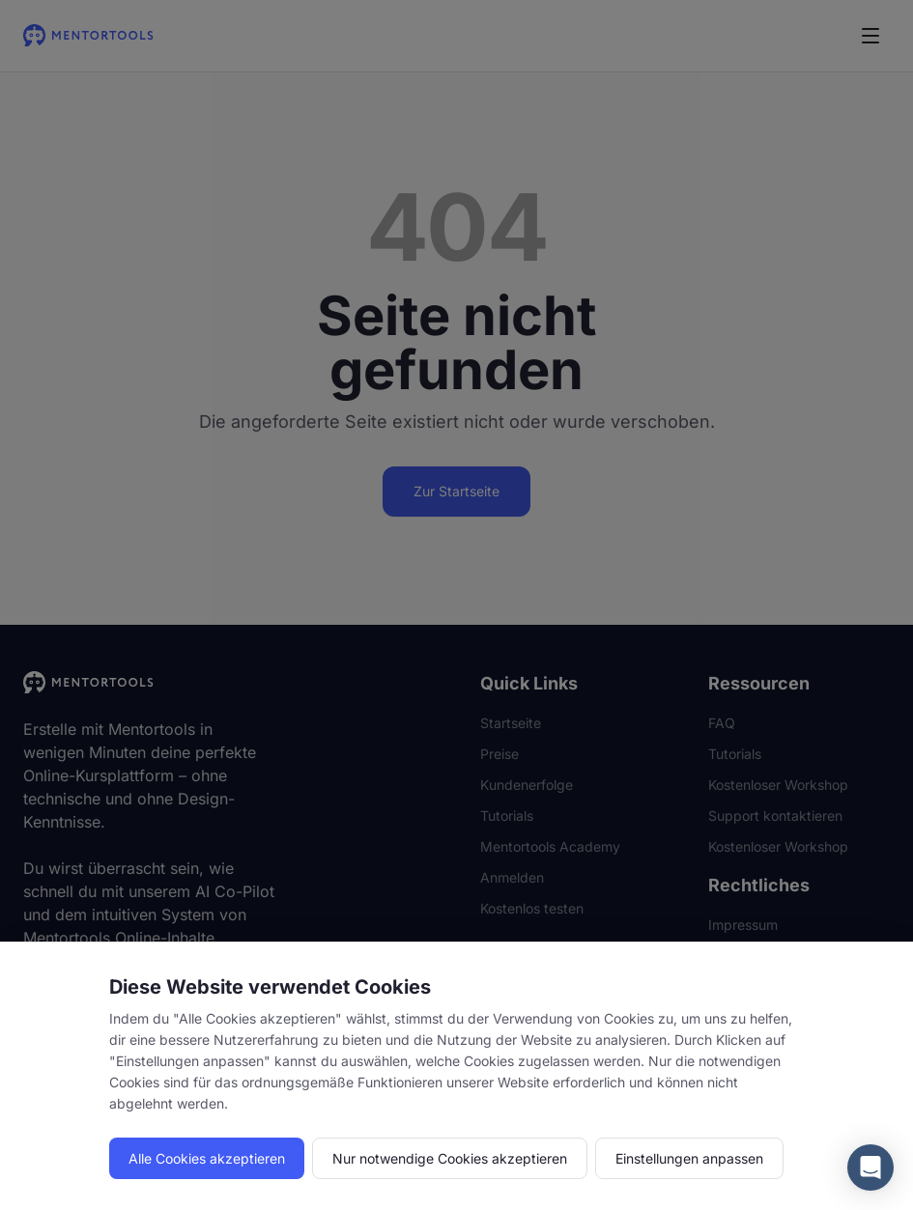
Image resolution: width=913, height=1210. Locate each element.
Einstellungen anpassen (689, 1158)
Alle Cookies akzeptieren (206, 1158)
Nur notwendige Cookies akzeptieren (449, 1158)
